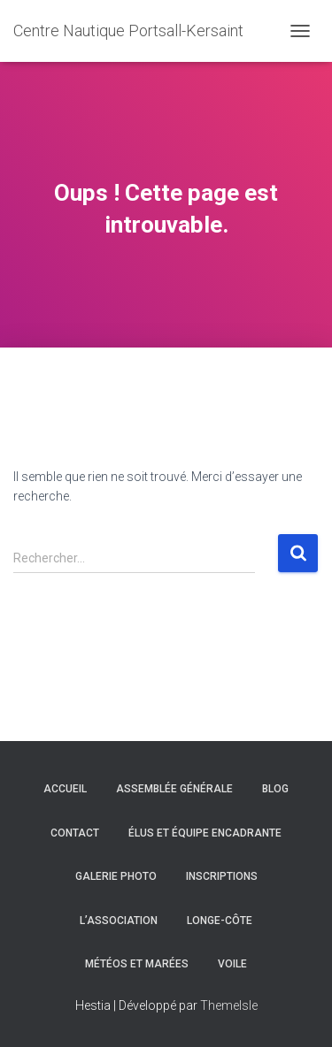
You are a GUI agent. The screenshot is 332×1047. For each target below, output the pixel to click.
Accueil (65, 789)
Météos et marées (137, 964)
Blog (275, 789)
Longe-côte (219, 920)
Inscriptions (222, 876)
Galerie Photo (116, 876)
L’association (119, 920)
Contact (74, 833)
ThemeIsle (229, 1005)
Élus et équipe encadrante (205, 833)
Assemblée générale (174, 789)
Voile (232, 964)
